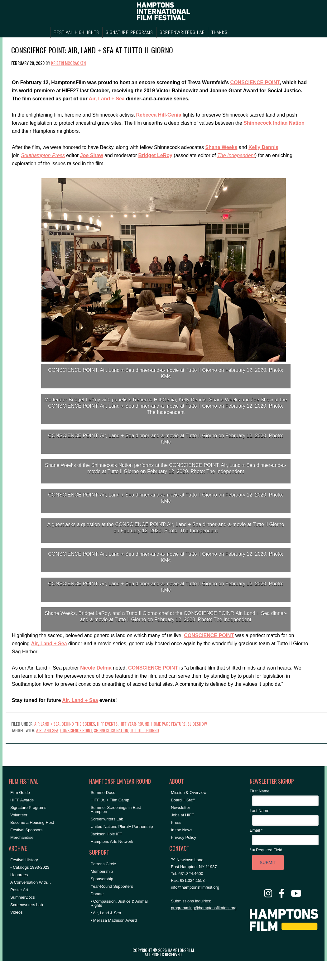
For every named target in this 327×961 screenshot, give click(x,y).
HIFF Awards (22, 800)
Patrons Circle (103, 864)
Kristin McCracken (68, 63)
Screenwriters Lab (26, 904)
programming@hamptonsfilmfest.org (203, 908)
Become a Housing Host (32, 822)
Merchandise (21, 837)
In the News (181, 830)
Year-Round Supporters (112, 886)
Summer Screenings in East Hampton (116, 809)
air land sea (47, 730)
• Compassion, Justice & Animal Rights (119, 903)
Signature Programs (28, 807)
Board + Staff (183, 800)
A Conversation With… (30, 882)
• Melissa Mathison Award (114, 920)
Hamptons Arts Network (112, 841)
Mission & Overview (188, 792)
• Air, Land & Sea (106, 913)
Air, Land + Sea (107, 98)
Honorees (19, 874)
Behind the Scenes (78, 723)
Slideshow (197, 723)
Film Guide (20, 792)
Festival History (24, 860)
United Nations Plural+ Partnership (122, 826)
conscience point (76, 730)
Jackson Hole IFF (106, 834)
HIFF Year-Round (134, 723)
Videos (16, 912)
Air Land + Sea (47, 723)
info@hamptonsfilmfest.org (195, 887)
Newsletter (180, 807)
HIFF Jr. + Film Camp (110, 800)
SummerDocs (22, 897)
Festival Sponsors (26, 830)
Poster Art (19, 889)
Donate (97, 893)
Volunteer (18, 815)
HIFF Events (107, 723)
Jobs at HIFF (182, 815)
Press (176, 822)
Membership (102, 871)
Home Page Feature (168, 723)
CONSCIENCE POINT (255, 82)
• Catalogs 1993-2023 (29, 867)
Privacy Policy (183, 837)
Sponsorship (102, 879)
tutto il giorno (144, 730)
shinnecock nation (111, 730)
